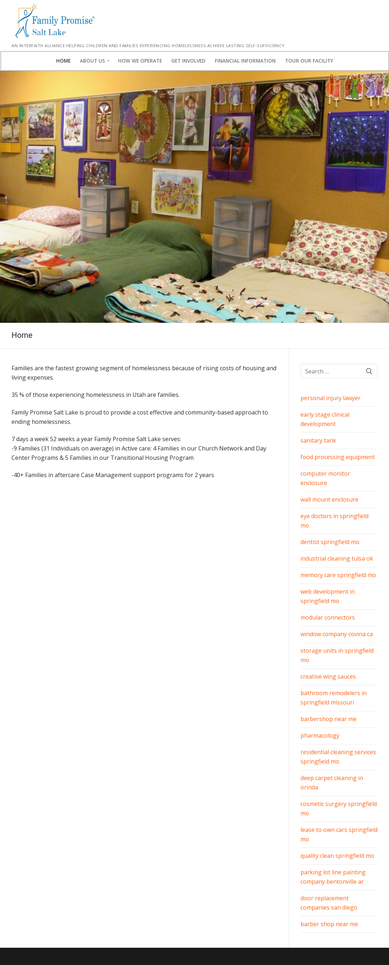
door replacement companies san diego (328, 902)
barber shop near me (329, 924)
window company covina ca (336, 634)
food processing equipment (337, 457)
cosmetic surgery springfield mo (338, 808)
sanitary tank (318, 440)
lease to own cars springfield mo (338, 834)
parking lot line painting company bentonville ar (333, 876)
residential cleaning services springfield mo (338, 756)
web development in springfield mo (327, 596)
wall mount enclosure (329, 499)
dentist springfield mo (329, 542)
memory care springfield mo (338, 575)
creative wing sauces (328, 676)
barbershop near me (328, 719)
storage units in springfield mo (337, 655)
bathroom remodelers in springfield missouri (333, 697)
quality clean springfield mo (337, 856)
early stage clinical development (324, 419)
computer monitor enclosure (325, 478)
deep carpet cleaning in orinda (331, 782)
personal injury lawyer (330, 398)
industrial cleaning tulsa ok (336, 558)
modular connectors (327, 617)
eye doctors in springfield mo (334, 520)
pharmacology (319, 735)
